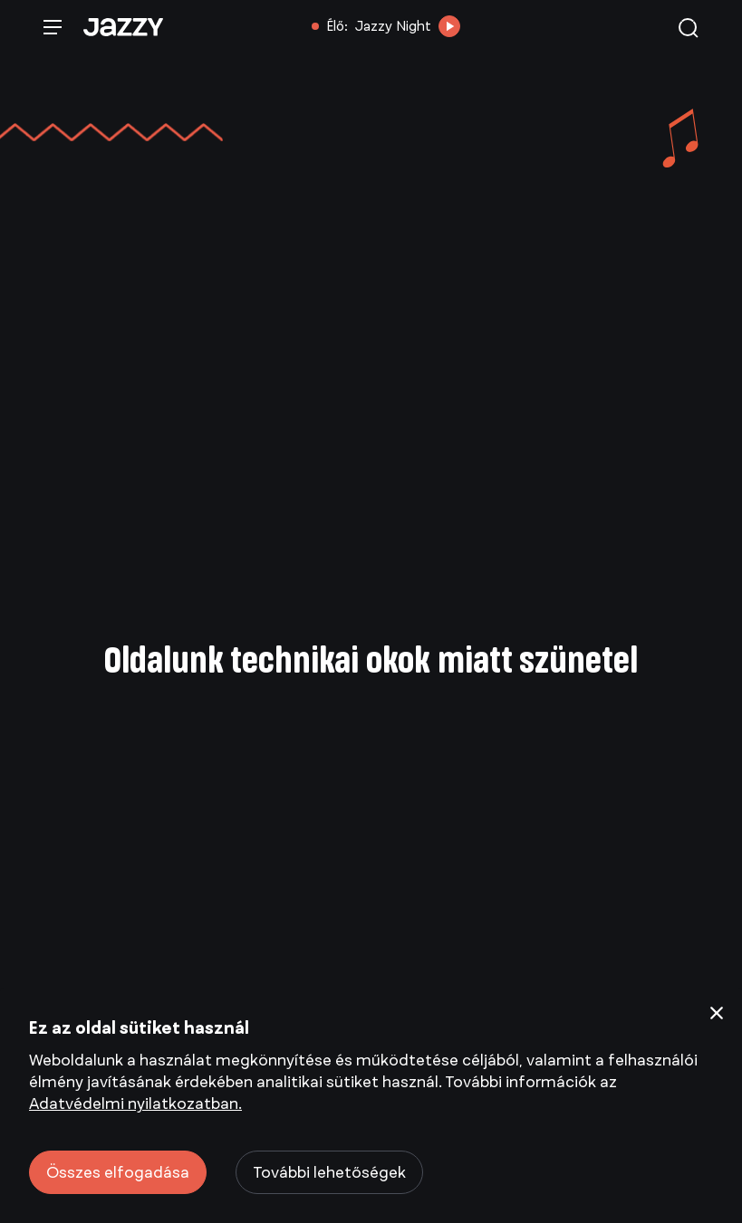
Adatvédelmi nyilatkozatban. (135, 1103)
